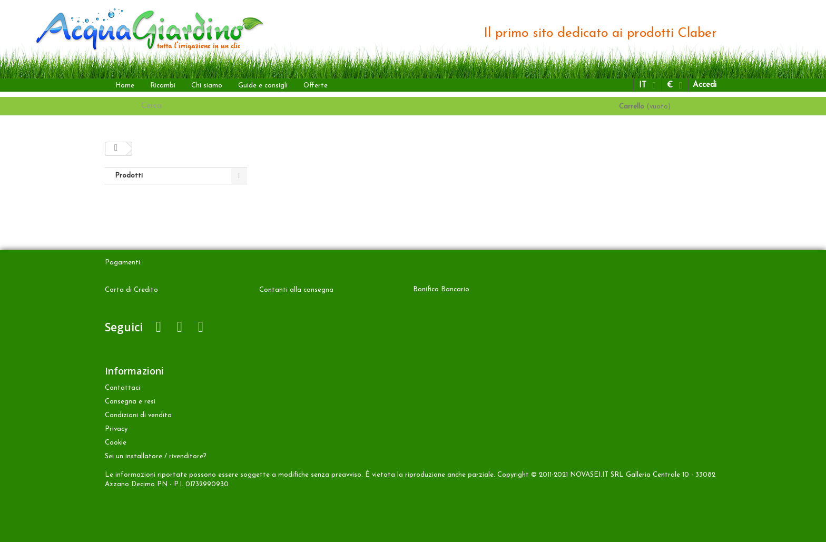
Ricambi (162, 85)
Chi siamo (206, 85)
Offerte (315, 85)
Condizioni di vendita (138, 415)
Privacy (116, 429)
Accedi (704, 85)
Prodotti (129, 175)
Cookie (115, 442)
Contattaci (122, 388)
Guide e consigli (263, 85)
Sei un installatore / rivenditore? (155, 456)
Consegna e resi (130, 401)
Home (124, 85)
